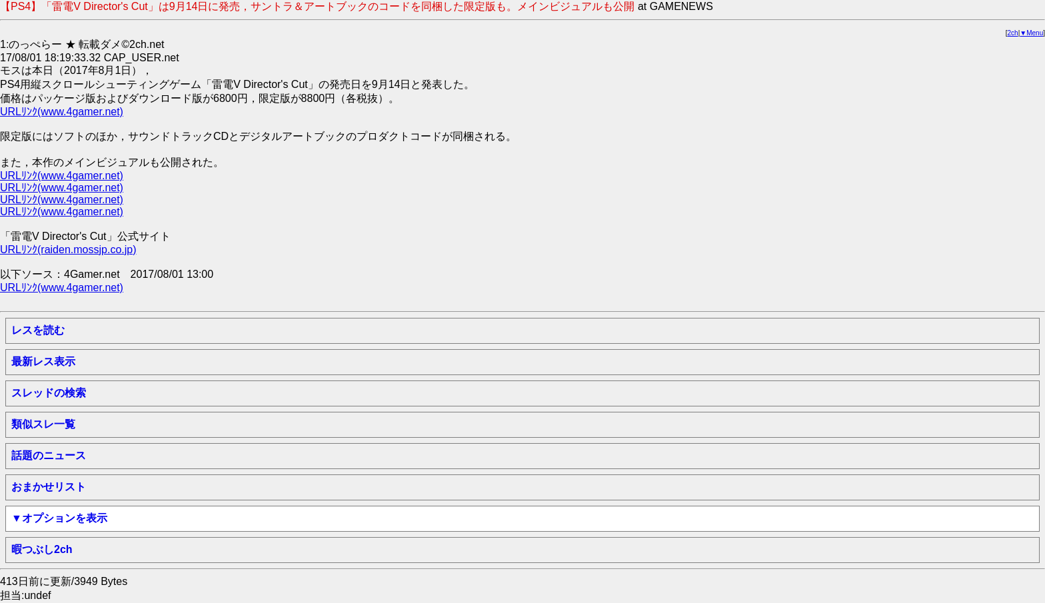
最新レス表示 (43, 361)
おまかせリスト (48, 486)
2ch (1013, 33)
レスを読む (38, 330)
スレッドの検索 (48, 392)
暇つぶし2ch (42, 549)
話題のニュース (48, 455)
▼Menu (1031, 33)
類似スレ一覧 (43, 424)
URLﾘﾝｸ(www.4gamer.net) (61, 111)
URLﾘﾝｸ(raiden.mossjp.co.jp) (68, 249)
